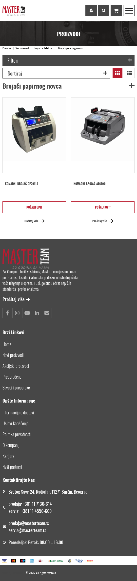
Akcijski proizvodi (15, 366)
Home (6, 344)
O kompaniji (11, 445)
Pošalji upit (34, 207)
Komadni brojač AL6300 (90, 183)
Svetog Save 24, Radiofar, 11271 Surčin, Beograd (48, 491)
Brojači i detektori (44, 48)
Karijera (8, 456)
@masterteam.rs (35, 523)
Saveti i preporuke (16, 387)
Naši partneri (12, 467)
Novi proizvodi (13, 355)
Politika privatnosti (16, 434)
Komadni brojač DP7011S (21, 183)
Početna (6, 48)
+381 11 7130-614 (37, 504)
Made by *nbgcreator (14, 572)
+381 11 (28, 511)
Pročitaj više (34, 220)
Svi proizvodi (22, 48)
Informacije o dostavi (18, 412)
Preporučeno (11, 376)
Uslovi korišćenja (15, 423)
